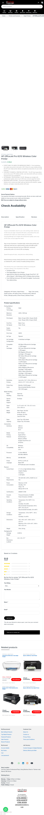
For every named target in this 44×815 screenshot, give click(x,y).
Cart (2, 753)
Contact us (26, 734)
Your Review (7, 589)
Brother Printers (5, 686)
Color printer (35, 291)
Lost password (5, 755)
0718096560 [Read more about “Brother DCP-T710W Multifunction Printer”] (15, 712)
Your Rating (7, 583)
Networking (28, 11)
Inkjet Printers (27, 16)
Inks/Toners (22, 11)
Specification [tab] (20, 217)
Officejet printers (12, 295)
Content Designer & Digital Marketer (32, 748)
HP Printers (3, 154)
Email (6, 609)
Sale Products (4, 739)
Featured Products (6, 737)
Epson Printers (26, 654)
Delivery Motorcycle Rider (30, 750)
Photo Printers (21, 295)
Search (40, 6)
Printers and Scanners (14, 16)
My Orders (4, 750)
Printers (16, 11)
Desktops (10, 11)
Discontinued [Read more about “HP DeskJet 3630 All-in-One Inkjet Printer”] (16, 679)
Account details (5, 748)
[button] (5, 809)
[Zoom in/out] (1, 812)
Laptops (4, 11)
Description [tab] (5, 217)
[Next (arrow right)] (4, 814)
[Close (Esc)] (10, 812)
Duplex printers (8, 293)
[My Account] (38, 3)
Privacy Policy (27, 737)
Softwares (34, 11)
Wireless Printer (29, 295)
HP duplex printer (17, 293)
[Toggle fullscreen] (4, 812)
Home (3, 16)
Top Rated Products (6, 734)
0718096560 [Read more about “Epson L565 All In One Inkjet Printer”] (36, 712)
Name (6, 602)
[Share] (7, 812)
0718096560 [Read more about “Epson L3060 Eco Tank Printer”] (36, 679)
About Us (25, 732)
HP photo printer (26, 293)
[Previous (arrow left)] (1, 814)
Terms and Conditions (29, 739)
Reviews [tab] (34, 217)
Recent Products (5, 742)
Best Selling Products (6, 732)
